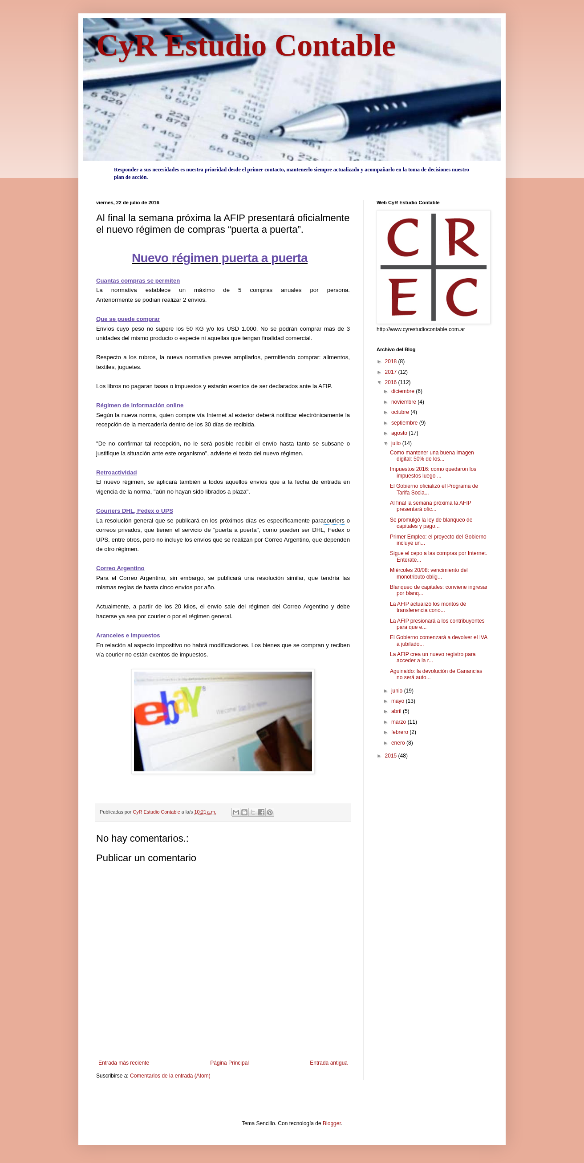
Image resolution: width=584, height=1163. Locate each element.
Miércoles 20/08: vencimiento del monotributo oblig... (429, 573)
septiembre (405, 423)
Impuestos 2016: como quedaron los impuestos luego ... (433, 472)
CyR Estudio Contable (246, 45)
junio (397, 691)
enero (398, 743)
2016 (391, 382)
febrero (400, 732)
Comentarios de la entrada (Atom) (170, 1076)
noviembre (404, 402)
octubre (400, 412)
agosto (400, 433)
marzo (399, 722)
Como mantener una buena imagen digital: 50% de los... (432, 456)
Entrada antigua (329, 1063)
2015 (391, 756)
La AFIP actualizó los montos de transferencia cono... (428, 607)
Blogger (332, 1123)
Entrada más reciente (123, 1063)
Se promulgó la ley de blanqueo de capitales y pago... (431, 523)
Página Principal (229, 1063)
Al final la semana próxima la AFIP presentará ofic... (430, 506)
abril (397, 711)
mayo (398, 701)
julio (396, 443)
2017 (391, 372)
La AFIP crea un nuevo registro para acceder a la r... (433, 657)
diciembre (403, 391)
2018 (391, 361)
